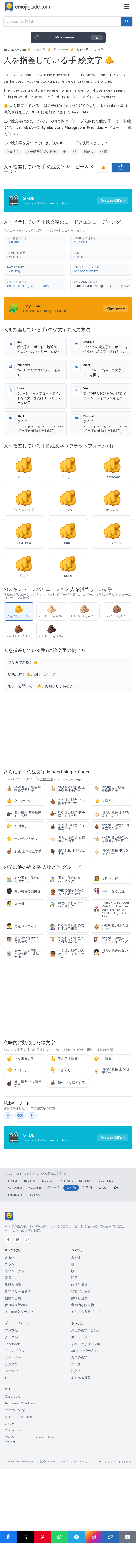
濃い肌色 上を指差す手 (23, 1083)
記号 (8, 1325)
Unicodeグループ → (19, 1358)
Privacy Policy (15, 1457)
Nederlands (104, 1227)
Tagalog (34, 1241)
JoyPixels (11, 1418)
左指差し (104, 801)
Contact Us (13, 1477)
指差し (88, 152)
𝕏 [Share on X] (25, 1537)
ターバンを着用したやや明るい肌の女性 (23, 954)
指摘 (103, 152)
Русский (35, 1234)
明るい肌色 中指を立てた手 (111, 852)
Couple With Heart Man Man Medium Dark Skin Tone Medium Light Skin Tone (111, 909)
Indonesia (14, 1241)
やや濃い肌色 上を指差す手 (67, 826)
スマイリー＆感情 (18, 1338)
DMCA (9, 1470)
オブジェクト (14, 1318)
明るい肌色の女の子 (110, 952)
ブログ (76, 1411)
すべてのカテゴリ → (85, 1358)
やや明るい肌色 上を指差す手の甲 (67, 789)
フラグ (10, 1311)
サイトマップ (107, 1508)
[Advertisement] (68, 729)
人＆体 (10, 1304)
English (12, 1227)
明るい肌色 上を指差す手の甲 (111, 814)
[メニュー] (126, 7)
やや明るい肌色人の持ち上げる (67, 939)
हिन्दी (116, 1234)
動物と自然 (79, 1345)
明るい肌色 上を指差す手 (111, 1070)
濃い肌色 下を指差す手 (67, 852)
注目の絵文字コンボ (85, 1377)
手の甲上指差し (21, 838)
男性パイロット (21, 926)
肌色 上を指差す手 (23, 851)
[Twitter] (18, 1286)
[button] (35, 241)
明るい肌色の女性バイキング (67, 879)
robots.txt (125, 1508)
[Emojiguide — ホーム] (9, 1263)
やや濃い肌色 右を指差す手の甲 (67, 814)
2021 (16, 134)
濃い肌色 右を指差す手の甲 (23, 814)
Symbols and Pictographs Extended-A (101, 286)
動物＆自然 (13, 1345)
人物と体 (39, 50)
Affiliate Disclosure (18, 1463)
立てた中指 (18, 801)
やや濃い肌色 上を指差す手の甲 (67, 801)
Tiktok (9, 1425)
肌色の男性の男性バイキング (67, 904)
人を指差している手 (41, 152)
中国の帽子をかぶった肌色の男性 (67, 892)
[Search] (126, 21)
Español (30, 1227)
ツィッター (13, 1404)
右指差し (16, 826)
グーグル (11, 1384)
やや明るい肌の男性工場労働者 (67, 927)
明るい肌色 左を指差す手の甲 (67, 839)
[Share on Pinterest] (42, 1537)
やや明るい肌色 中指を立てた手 (23, 789)
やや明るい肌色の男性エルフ (23, 879)
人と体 (76, 1304)
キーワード (79, 1384)
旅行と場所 (79, 1331)
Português (15, 1234)
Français (67, 1227)
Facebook (12, 1391)
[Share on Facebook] (8, 1537)
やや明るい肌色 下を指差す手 (111, 789)
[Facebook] (8, 1286)
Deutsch (48, 1227)
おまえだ (12, 152)
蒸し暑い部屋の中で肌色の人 (23, 939)
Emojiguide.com (15, 50)
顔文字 (76, 1418)
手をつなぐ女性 (109, 891)
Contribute (12, 1443)
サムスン (11, 1411)
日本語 (71, 1234)
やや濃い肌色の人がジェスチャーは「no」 (67, 954)
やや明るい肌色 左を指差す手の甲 (111, 839)
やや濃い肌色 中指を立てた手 (111, 826)
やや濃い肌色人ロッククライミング (110, 939)
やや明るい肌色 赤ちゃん (111, 927)
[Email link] (127, 1537)
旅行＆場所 (13, 1331)
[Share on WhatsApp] (59, 1537)
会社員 (15, 904)
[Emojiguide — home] (27, 7)
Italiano (84, 1227)
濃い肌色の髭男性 (23, 891)
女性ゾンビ (105, 879)
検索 (20, 1115)
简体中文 (53, 1234)
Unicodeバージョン (85, 1397)
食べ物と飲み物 (82, 1352)
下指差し (60, 1070)
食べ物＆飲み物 (16, 1352)
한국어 (87, 1234)
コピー (120, 167)
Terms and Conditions (21, 1450)
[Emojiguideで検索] (62, 21)
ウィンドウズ (14, 1397)
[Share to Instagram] (93, 1537)
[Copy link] (110, 1537)
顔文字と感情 (81, 1338)
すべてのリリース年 (85, 1391)
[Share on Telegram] (76, 1537)
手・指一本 (61, 50)
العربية (102, 1234)
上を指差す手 (20, 1059)
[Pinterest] (27, 1286)
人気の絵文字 (81, 1404)
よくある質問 (81, 1425)
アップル (11, 1377)
